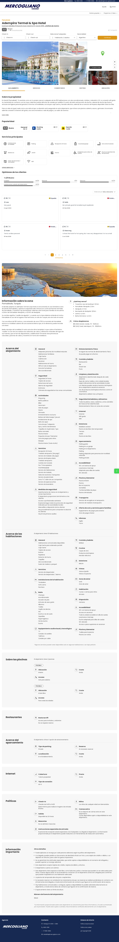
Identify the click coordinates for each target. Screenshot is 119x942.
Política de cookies (86, 927)
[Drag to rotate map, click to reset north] (114, 67)
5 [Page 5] (65, 255)
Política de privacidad (87, 924)
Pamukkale (6, 20)
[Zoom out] (114, 64)
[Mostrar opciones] (95, 38)
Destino (82, 88)
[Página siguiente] (69, 254)
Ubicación (106, 88)
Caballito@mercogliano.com (106, 1)
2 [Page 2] (55, 255)
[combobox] (86, 38)
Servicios (36, 88)
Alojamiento (13, 88)
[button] (102, 53)
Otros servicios (8, 167)
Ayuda (104, 7)
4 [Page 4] (62, 255)
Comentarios (59, 88)
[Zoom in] (114, 61)
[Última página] (72, 254)
